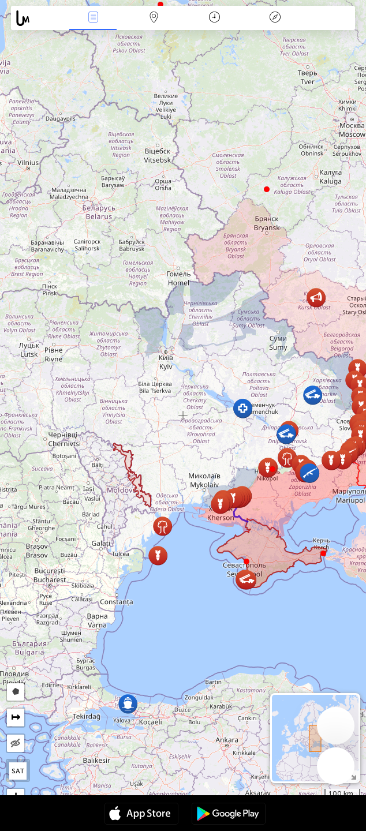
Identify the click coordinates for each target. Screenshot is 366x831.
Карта (153, 18)
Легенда (275, 18)
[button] (272, 469)
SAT (18, 771)
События (93, 18)
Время (214, 18)
